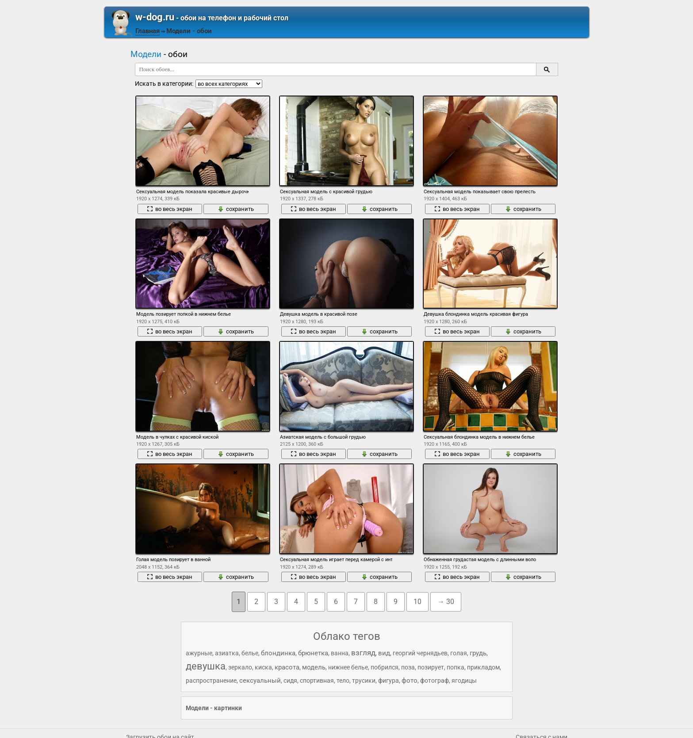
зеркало (240, 667)
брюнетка (313, 653)
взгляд (363, 652)
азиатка (227, 653)
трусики (363, 680)
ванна (339, 653)
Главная (147, 31)
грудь (478, 653)
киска (263, 667)
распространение (211, 680)
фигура (388, 680)
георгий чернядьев (420, 653)
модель (313, 667)
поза (408, 667)
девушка (206, 666)
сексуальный (260, 680)
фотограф (434, 680)
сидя (290, 680)
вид (384, 653)
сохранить (236, 209)
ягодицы (464, 680)
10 (417, 601)
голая (458, 653)
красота (287, 667)
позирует (430, 667)
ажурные (199, 653)
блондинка (278, 653)
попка (455, 667)
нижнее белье (348, 667)
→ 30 (445, 601)
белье (249, 653)
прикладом (483, 667)
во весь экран (169, 209)
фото (409, 680)
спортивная (317, 680)
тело (343, 680)
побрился (384, 667)
